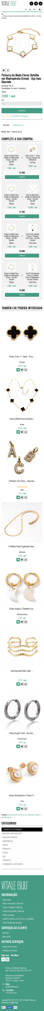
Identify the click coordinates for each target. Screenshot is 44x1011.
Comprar (22, 110)
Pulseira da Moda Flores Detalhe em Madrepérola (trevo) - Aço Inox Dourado (21, 17)
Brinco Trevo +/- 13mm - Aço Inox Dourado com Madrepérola (32, 157)
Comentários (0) (18, 125)
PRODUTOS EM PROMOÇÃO (13, 829)
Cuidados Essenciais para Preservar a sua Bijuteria (18, 918)
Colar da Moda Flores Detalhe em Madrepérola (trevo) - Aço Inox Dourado (32, 198)
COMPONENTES (7, 841)
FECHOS (5, 852)
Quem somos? (7, 899)
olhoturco (37, 814)
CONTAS (5, 845)
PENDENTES (6, 860)
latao (22, 814)
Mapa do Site (7, 936)
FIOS (3, 856)
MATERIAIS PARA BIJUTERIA (11, 833)
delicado (4, 817)
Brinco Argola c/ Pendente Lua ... (22, 608)
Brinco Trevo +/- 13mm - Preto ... (22, 356)
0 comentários (16, 116)
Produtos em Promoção (10, 950)
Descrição (6, 125)
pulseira (9, 817)
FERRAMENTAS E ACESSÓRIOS (12, 864)
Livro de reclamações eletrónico (12, 922)
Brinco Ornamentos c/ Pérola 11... (22, 795)
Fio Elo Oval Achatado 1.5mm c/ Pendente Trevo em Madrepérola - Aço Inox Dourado (32, 276)
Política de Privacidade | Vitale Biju (13, 911)
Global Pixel (14, 1002)
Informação (9, 894)
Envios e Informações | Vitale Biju (13, 903)
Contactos (6, 932)
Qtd (3, 100)
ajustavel (17, 814)
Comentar (25, 116)
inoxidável (11, 814)
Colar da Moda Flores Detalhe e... (22, 418)
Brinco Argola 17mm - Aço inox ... (22, 733)
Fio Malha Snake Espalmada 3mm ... (22, 546)
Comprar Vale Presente (10, 946)
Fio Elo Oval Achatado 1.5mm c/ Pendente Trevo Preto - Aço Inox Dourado (33, 237)
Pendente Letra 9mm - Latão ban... (22, 480)
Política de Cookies (8, 915)
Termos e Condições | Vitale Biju (12, 907)
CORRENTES (6, 848)
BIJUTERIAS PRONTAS (9, 837)
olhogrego (31, 814)
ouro (26, 814)
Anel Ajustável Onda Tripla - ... (22, 670)
